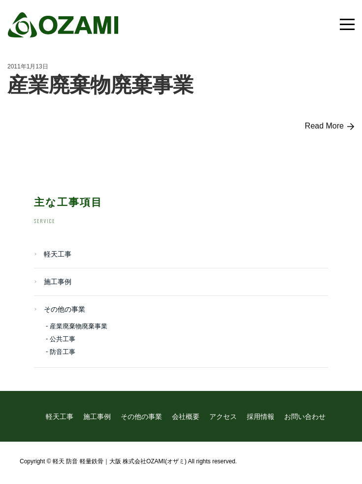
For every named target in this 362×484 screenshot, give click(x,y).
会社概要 (185, 416)
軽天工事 (57, 254)
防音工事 (62, 351)
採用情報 (260, 416)
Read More (330, 126)
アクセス (223, 416)
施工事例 (57, 282)
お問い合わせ (305, 416)
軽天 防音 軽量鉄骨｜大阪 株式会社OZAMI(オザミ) (120, 461)
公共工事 (62, 339)
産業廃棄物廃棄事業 (100, 85)
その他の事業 (64, 309)
